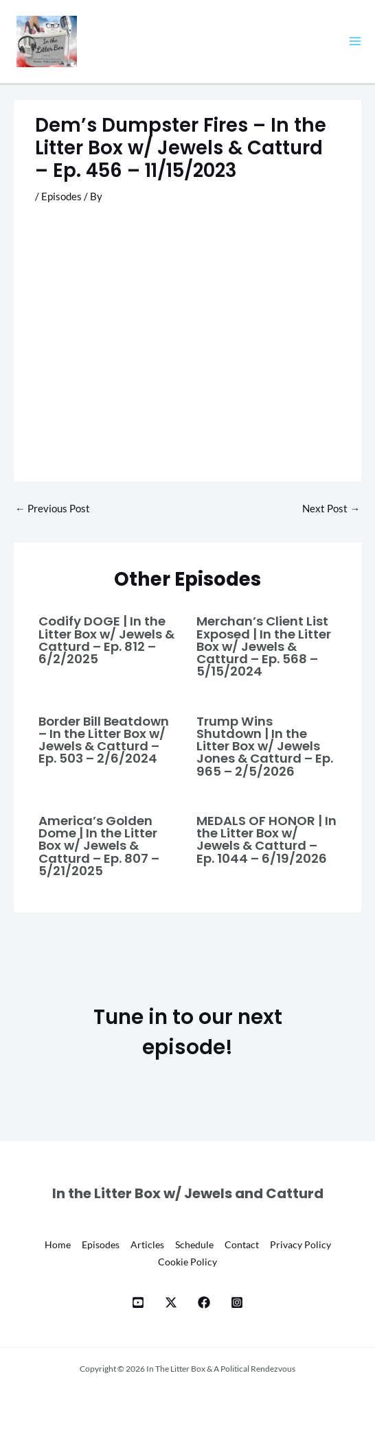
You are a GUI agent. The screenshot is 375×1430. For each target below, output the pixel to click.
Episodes (61, 196)
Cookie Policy (187, 1261)
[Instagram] (237, 1302)
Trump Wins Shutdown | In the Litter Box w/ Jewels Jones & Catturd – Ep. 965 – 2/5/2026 (264, 746)
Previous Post (52, 508)
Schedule (194, 1244)
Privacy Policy (300, 1244)
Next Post (331, 508)
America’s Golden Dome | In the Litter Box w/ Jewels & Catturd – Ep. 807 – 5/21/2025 (98, 845)
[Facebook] (204, 1302)
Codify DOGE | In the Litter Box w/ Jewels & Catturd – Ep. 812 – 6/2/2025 (106, 639)
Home (58, 1244)
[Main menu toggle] (355, 41)
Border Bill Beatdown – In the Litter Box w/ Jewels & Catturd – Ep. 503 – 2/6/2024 (103, 740)
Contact (242, 1244)
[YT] (138, 1302)
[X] (171, 1302)
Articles (147, 1244)
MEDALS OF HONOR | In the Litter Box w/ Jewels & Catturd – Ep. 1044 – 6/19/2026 (266, 839)
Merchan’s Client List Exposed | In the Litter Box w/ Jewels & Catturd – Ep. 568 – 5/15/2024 (263, 646)
